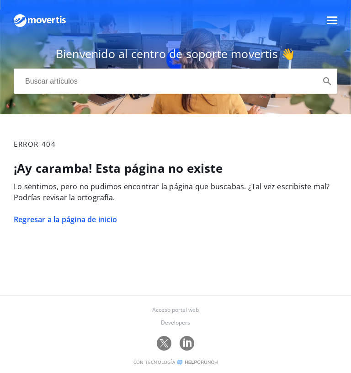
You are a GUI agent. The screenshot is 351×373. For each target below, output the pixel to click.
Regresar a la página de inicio (65, 219)
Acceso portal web (175, 310)
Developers (175, 322)
